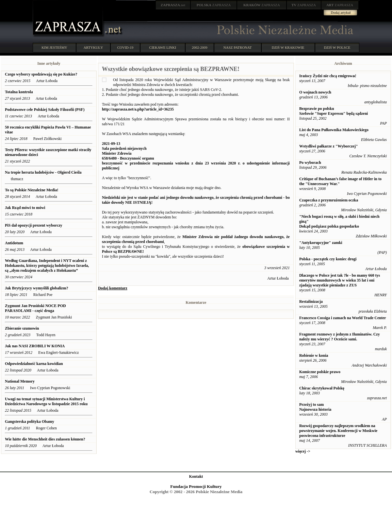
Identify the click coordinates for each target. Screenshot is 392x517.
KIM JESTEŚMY (54, 47)
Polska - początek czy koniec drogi (327, 259)
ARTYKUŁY (93, 47)
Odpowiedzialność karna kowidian (34, 363)
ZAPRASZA (214, 5)
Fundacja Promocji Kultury (195, 486)
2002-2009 (199, 47)
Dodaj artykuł (341, 12)
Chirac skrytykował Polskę (321, 388)
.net (173, 5)
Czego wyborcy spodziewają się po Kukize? (41, 74)
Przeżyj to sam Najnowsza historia (315, 407)
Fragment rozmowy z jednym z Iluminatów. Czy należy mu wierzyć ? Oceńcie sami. (339, 336)
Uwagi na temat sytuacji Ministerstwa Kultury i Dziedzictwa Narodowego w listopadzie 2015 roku (46, 401)
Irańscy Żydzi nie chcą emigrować (327, 76)
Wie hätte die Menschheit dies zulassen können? (45, 439)
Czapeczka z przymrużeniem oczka (328, 200)
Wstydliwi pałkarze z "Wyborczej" (328, 146)
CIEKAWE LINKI (162, 47)
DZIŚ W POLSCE (337, 47)
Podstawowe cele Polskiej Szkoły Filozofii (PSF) (45, 109)
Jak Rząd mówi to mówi (25, 207)
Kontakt (196, 476)
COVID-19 (125, 47)
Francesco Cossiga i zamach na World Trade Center (342, 318)
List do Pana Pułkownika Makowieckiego (333, 130)
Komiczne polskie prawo (319, 372)
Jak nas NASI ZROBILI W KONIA (35, 346)
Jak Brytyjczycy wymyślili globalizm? (36, 288)
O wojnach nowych (315, 92)
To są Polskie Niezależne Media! (31, 190)
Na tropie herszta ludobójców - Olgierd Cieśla (43, 172)
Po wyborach (310, 162)
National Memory (20, 381)
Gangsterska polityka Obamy (29, 421)
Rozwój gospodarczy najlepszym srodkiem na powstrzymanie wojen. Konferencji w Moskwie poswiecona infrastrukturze (338, 430)
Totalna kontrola (19, 92)
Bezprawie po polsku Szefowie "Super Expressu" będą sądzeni (333, 111)
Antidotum (14, 243)
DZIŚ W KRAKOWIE (288, 47)
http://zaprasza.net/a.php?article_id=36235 (138, 109)
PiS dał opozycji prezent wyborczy (33, 225)
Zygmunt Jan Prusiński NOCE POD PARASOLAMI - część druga (35, 308)
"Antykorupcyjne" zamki (320, 242)
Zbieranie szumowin (22, 328)
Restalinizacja (311, 301)
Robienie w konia (313, 355)
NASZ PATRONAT (237, 47)
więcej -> (302, 451)
